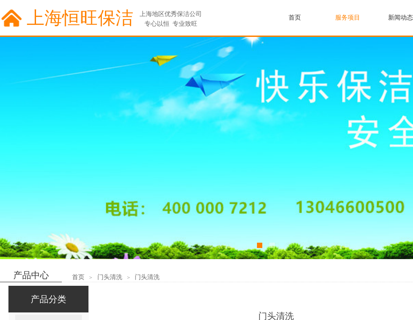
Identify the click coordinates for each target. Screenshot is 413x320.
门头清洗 (109, 277)
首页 (78, 277)
